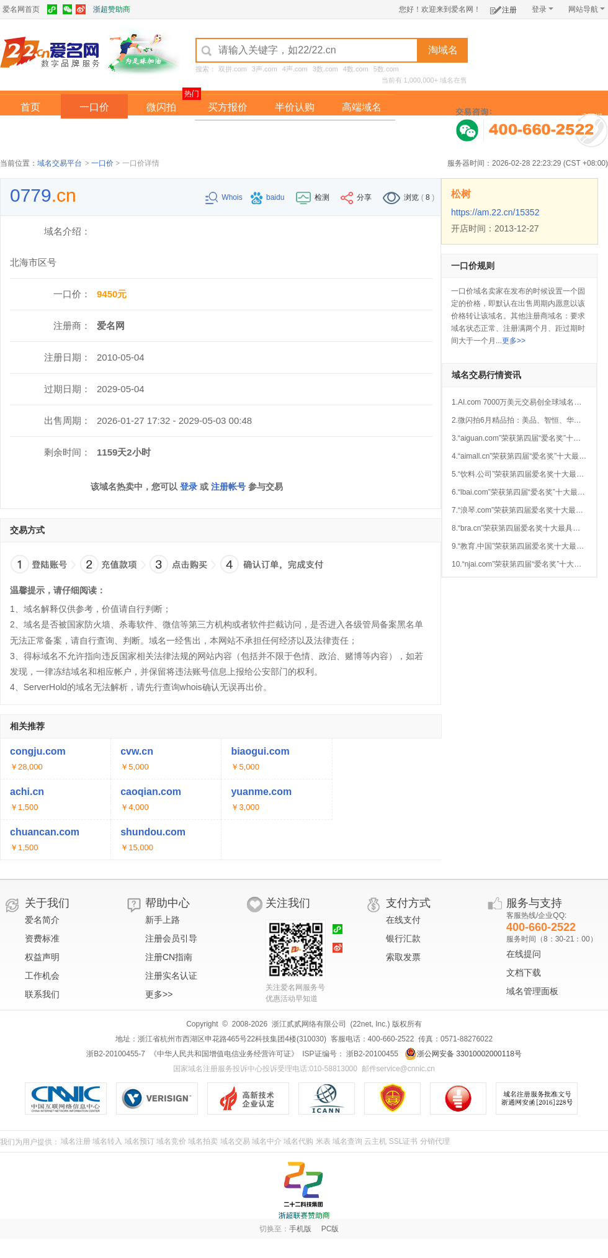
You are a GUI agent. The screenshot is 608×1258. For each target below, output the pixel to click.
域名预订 (139, 1141)
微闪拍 (161, 107)
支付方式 (408, 903)
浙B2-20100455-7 (115, 1053)
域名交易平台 (59, 163)
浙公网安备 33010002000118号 (463, 1054)
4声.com (295, 69)
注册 (503, 8)
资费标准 (42, 938)
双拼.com (232, 69)
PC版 (330, 1228)
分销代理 (435, 1141)
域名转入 (107, 1141)
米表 (323, 1141)
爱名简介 (42, 920)
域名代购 (298, 1141)
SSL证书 (403, 1141)
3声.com (264, 69)
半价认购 (295, 107)
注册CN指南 (168, 957)
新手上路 (162, 920)
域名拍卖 (295, 132)
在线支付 (403, 920)
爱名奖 (362, 132)
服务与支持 (534, 903)
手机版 (300, 1228)
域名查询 (347, 1141)
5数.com (386, 69)
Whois (224, 197)
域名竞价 (171, 1141)
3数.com (325, 69)
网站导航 (586, 9)
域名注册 (76, 1141)
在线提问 (523, 954)
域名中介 (267, 1141)
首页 (30, 107)
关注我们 (288, 903)
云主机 (375, 1141)
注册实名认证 (171, 976)
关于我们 (47, 903)
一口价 (94, 107)
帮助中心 (167, 903)
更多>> (513, 340)
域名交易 (235, 1141)
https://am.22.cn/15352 (495, 212)
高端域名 (362, 107)
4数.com (356, 69)
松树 (461, 194)
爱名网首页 (21, 9)
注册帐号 (228, 487)
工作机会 (42, 976)
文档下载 (523, 972)
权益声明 (42, 957)
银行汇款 (403, 938)
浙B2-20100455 (371, 1053)
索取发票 (403, 957)
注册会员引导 (171, 938)
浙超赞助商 (111, 9)
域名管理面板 (532, 991)
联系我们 (42, 994)
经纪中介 (228, 132)
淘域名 (443, 50)
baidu (269, 197)
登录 (542, 9)
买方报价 (228, 107)
